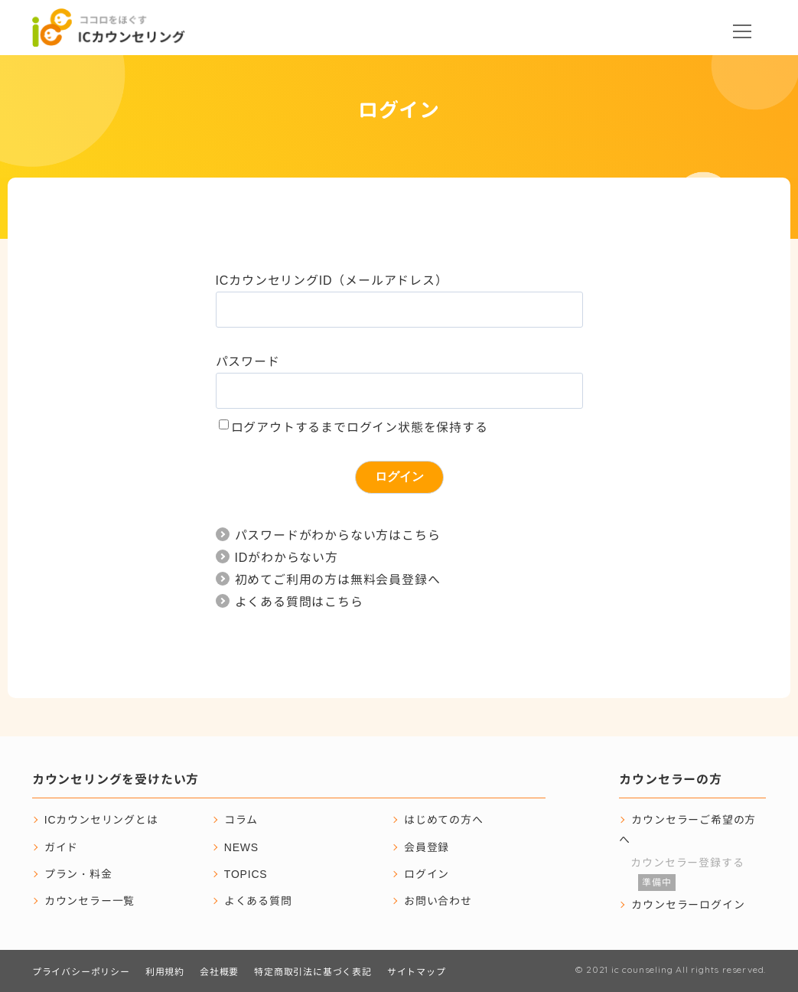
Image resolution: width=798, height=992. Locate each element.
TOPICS (246, 873)
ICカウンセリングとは (101, 819)
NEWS (241, 847)
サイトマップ (416, 971)
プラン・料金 (78, 873)
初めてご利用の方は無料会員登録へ (338, 579)
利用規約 (164, 971)
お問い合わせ (438, 900)
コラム (241, 819)
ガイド (61, 847)
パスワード (248, 361)
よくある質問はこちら (299, 601)
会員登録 (426, 847)
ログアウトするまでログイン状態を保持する (359, 427)
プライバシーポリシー (81, 971)
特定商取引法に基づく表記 (313, 971)
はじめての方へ (444, 819)
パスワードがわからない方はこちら (338, 535)
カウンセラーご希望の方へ (687, 829)
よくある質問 (258, 900)
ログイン (426, 873)
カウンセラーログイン (687, 904)
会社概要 (219, 971)
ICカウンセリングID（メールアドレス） (332, 280)
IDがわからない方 (286, 557)
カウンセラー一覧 (89, 900)
